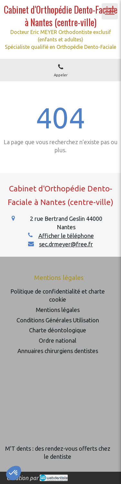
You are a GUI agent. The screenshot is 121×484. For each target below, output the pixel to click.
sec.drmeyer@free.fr (66, 244)
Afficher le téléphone (66, 235)
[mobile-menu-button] (110, 11)
